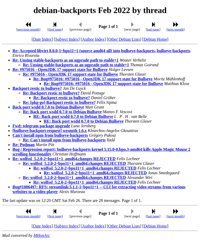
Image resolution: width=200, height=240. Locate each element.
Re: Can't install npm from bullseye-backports (64, 140)
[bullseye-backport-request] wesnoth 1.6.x (49, 130)
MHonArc (41, 235)
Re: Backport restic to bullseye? (51, 93)
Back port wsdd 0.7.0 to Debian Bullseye (48, 107)
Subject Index (66, 39)
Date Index (42, 39)
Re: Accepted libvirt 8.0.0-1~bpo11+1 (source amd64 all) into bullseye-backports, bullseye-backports (101, 51)
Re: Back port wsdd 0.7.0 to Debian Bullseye (62, 112)
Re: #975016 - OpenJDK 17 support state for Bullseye (60, 69)
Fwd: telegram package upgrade (41, 126)
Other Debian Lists (124, 39)
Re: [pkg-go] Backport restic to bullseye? (59, 102)
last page (153, 29)
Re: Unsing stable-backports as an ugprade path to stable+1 (65, 60)
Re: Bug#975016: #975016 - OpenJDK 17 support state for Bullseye (93, 79)
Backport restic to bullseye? (37, 88)
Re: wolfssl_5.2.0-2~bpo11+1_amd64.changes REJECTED (64, 159)
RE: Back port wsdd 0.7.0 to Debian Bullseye (73, 116)
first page (55, 29)
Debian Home (155, 39)
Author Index (93, 39)
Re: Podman (23, 144)
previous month (28, 29)
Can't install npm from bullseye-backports (50, 135)
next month (175, 29)
